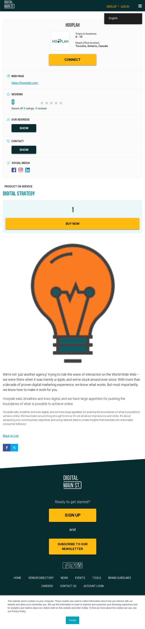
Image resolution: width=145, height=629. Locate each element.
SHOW (24, 128)
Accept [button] (72, 620)
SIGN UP (112, 6)
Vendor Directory (41, 578)
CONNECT (72, 59)
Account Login (94, 586)
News (64, 578)
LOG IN (125, 6)
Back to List (11, 435)
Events (80, 578)
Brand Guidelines (119, 578)
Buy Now (72, 224)
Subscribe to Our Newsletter (73, 546)
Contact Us (68, 586)
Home (17, 578)
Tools (96, 578)
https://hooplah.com (25, 83)
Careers (47, 586)
